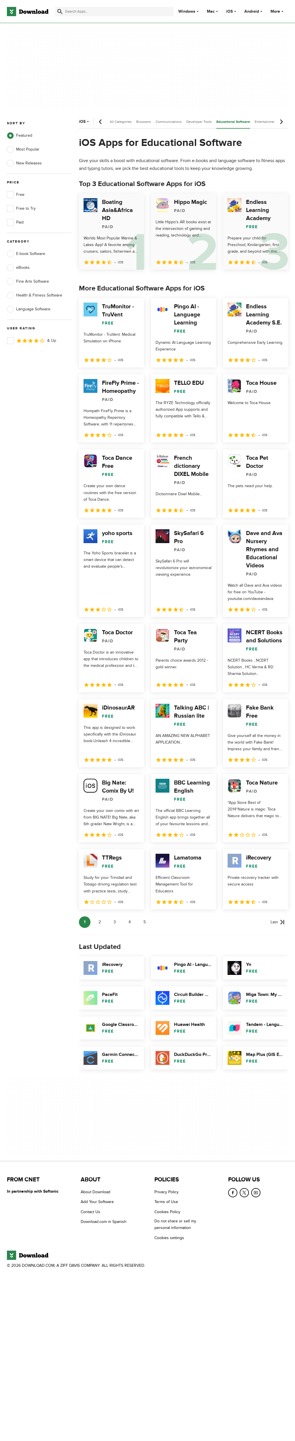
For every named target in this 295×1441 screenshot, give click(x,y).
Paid (15, 222)
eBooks (18, 267)
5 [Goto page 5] (144, 922)
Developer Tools (199, 122)
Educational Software (233, 122)
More (278, 11)
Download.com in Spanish (103, 1221)
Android (251, 12)
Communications (169, 122)
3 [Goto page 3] (115, 922)
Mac (211, 12)
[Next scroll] (281, 122)
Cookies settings (169, 1237)
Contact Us (90, 1211)
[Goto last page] (277, 922)
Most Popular (23, 149)
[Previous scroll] (100, 122)
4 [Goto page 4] (129, 922)
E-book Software (26, 253)
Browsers (143, 122)
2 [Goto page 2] (100, 922)
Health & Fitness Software (34, 295)
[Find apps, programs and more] (114, 11)
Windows (186, 12)
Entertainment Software (273, 122)
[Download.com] (27, 11)
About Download (95, 1191)
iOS (229, 12)
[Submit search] (60, 11)
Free (15, 194)
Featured (19, 135)
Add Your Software (97, 1202)
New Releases (24, 163)
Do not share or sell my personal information (175, 1224)
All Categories (121, 122)
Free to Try (21, 208)
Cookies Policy (167, 1211)
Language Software (28, 309)
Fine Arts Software (28, 281)
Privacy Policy (166, 1191)
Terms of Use (166, 1202)
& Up (31, 340)
